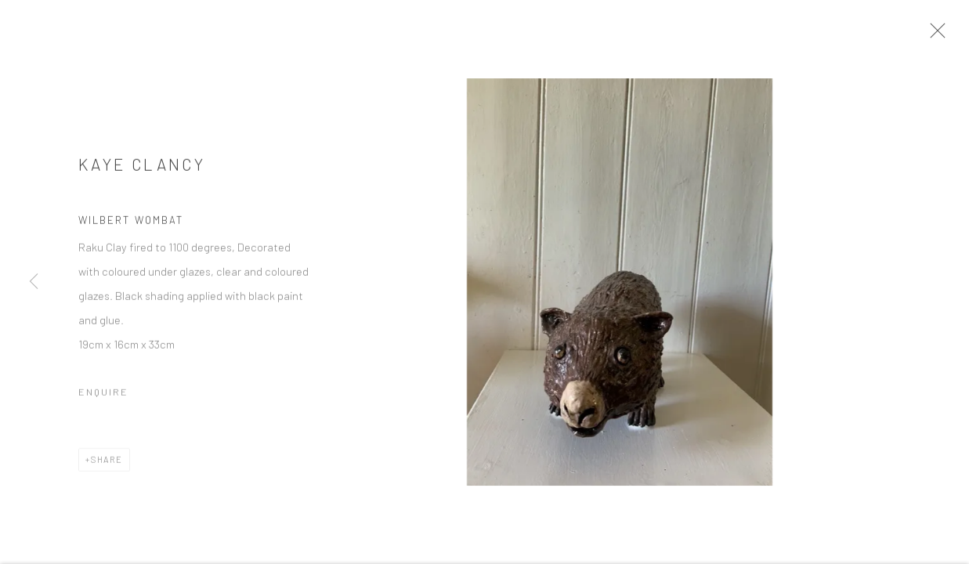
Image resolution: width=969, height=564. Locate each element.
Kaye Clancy (141, 169)
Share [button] (107, 464)
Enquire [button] (103, 396)
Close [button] (942, 35)
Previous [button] (33, 282)
